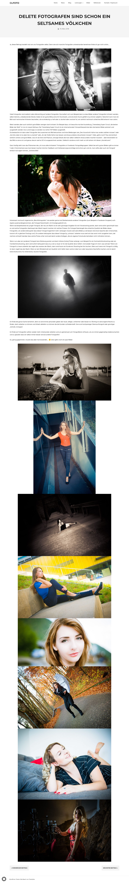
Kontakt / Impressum (110, 3)
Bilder (88, 3)
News (63, 3)
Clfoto (14, 3)
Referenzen (97, 3)
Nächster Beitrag (110, 868)
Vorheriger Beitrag (19, 868)
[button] (4, 879)
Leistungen (79, 3)
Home (55, 3)
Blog (69, 3)
